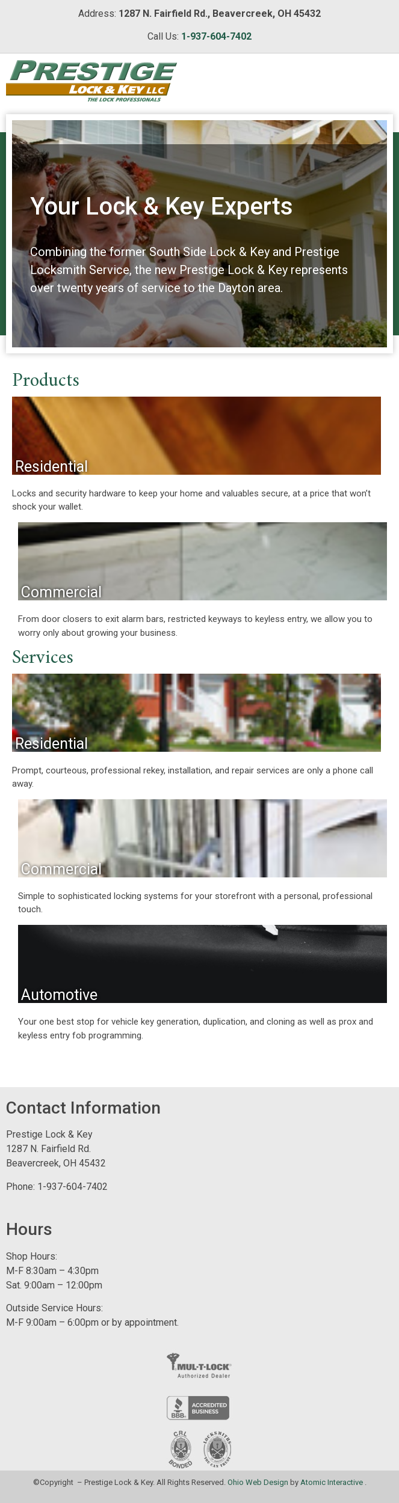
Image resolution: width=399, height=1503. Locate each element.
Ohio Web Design (257, 1482)
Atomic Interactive (331, 1482)
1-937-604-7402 (216, 36)
